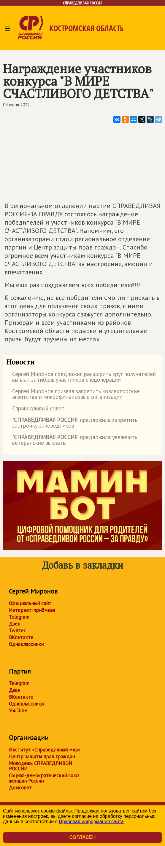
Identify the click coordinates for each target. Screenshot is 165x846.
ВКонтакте (21, 637)
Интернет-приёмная (32, 610)
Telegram (19, 617)
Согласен (82, 837)
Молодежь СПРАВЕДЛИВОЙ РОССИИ (40, 766)
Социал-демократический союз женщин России (44, 778)
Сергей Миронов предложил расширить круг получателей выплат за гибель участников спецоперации (81, 377)
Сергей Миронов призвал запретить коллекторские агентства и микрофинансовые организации (73, 394)
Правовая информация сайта (91, 821)
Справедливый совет (35, 409)
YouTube (18, 710)
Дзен (14, 623)
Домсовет (20, 787)
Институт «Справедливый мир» (44, 749)
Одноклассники (26, 644)
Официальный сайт (30, 603)
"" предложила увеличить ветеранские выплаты (71, 440)
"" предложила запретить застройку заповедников (71, 423)
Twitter (17, 630)
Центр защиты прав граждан (42, 756)
